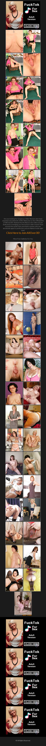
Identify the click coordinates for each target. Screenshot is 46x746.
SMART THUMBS (27, 615)
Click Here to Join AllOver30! (23, 232)
